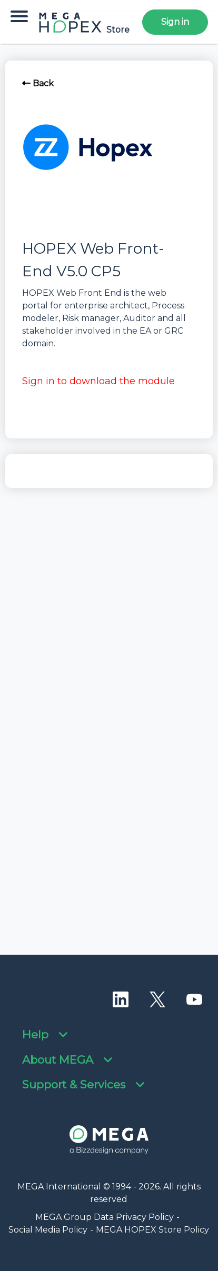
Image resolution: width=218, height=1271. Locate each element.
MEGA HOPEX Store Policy (152, 1230)
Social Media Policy (47, 1230)
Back (38, 83)
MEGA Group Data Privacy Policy (104, 1217)
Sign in (175, 22)
